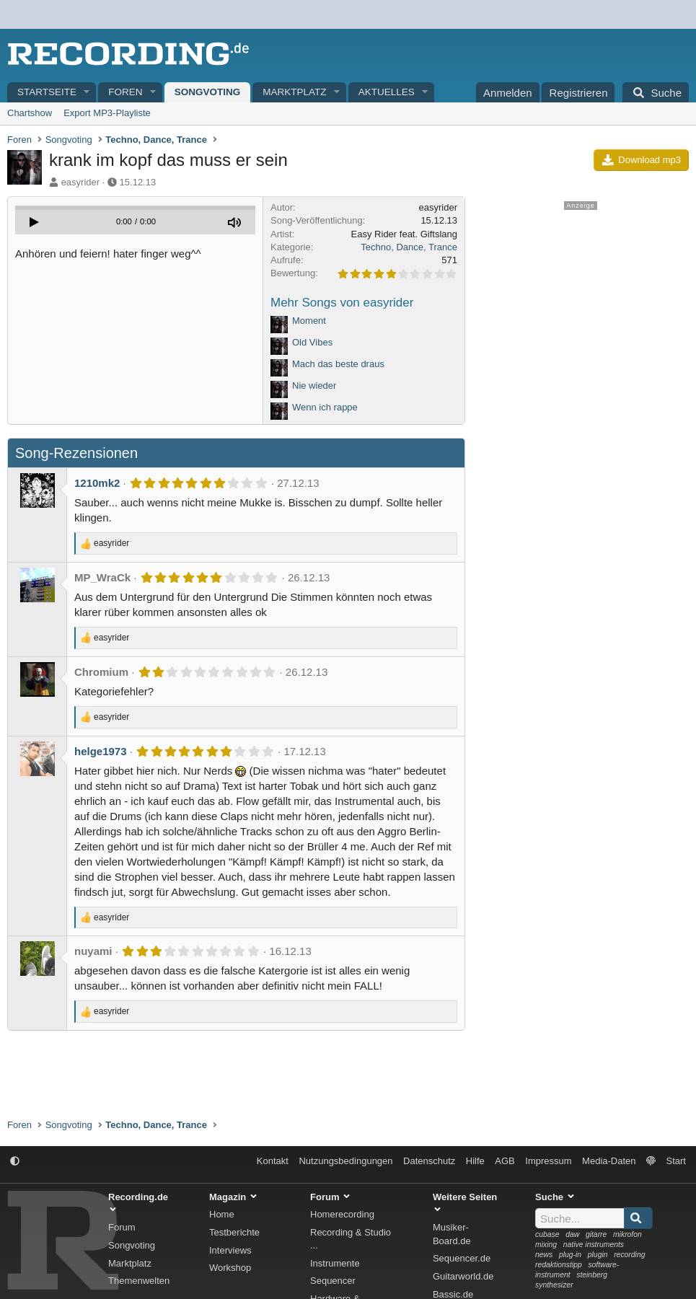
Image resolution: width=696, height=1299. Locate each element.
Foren (125, 92)
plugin (598, 1255)
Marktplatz (294, 92)
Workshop (230, 1267)
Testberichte (234, 1232)
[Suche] (655, 92)
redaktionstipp (558, 1265)
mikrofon (627, 1234)
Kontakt (272, 1160)
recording (629, 1255)
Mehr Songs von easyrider (341, 302)
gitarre (596, 1234)
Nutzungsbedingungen (345, 1160)
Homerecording (342, 1214)
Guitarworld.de (463, 1276)
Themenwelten (138, 1280)
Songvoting (208, 92)
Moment (309, 320)
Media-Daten (608, 1160)
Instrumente (335, 1263)
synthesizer (554, 1285)
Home (221, 1214)
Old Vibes (312, 342)
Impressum (548, 1160)
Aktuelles (386, 92)
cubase (547, 1234)
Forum (122, 1227)
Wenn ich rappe (325, 407)
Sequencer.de (461, 1258)
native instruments (593, 1245)
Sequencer (333, 1280)
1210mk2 (97, 483)
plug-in (570, 1255)
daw (572, 1234)
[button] (87, 92)
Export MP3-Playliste (107, 112)
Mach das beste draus (338, 363)
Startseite (46, 92)
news (543, 1255)
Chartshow (29, 112)
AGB (504, 1160)
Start (676, 1160)
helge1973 (100, 751)
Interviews (230, 1250)
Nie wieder (314, 385)
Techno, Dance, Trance (409, 247)
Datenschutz (429, 1160)
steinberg (591, 1275)
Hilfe (475, 1160)
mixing (546, 1245)
